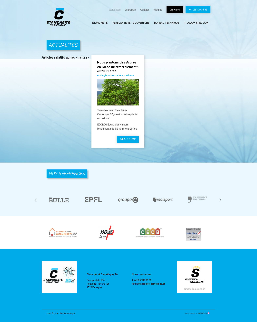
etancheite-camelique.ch (58, 17)
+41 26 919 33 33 (198, 9)
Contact (144, 9)
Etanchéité (100, 22)
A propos (130, 9)
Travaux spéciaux (196, 22)
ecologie (102, 75)
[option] (59, 200)
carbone (129, 75)
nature (119, 75)
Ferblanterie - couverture (130, 22)
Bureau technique (166, 22)
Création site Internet (199, 313)
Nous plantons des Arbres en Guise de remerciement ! (117, 64)
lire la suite (127, 139)
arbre (111, 75)
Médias (158, 9)
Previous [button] (36, 199)
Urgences (175, 9)
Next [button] (220, 199)
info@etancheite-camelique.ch (148, 283)
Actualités (115, 9)
